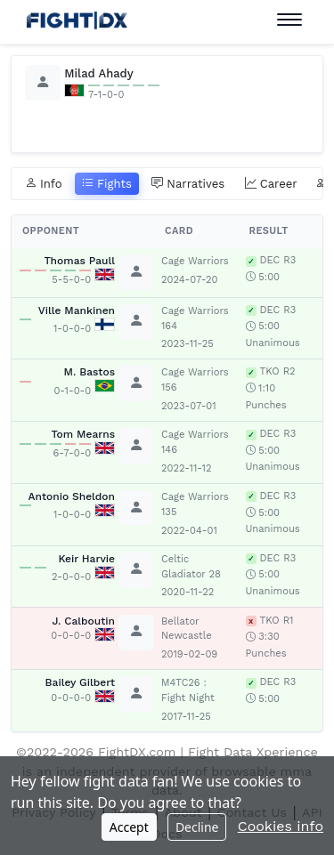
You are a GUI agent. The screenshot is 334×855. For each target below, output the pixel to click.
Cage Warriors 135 (195, 504)
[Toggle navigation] (289, 20)
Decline (197, 827)
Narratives (187, 184)
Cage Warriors (195, 261)
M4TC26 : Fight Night (188, 690)
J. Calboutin (83, 621)
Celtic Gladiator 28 (191, 566)
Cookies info (280, 826)
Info (43, 184)
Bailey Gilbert (80, 682)
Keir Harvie (86, 559)
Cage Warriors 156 (195, 380)
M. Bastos (89, 372)
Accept (129, 827)
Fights (107, 184)
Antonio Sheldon (72, 496)
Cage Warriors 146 (195, 442)
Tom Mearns (83, 434)
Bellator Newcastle (186, 629)
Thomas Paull (79, 260)
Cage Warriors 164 (195, 318)
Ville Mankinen (76, 310)
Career (271, 184)
